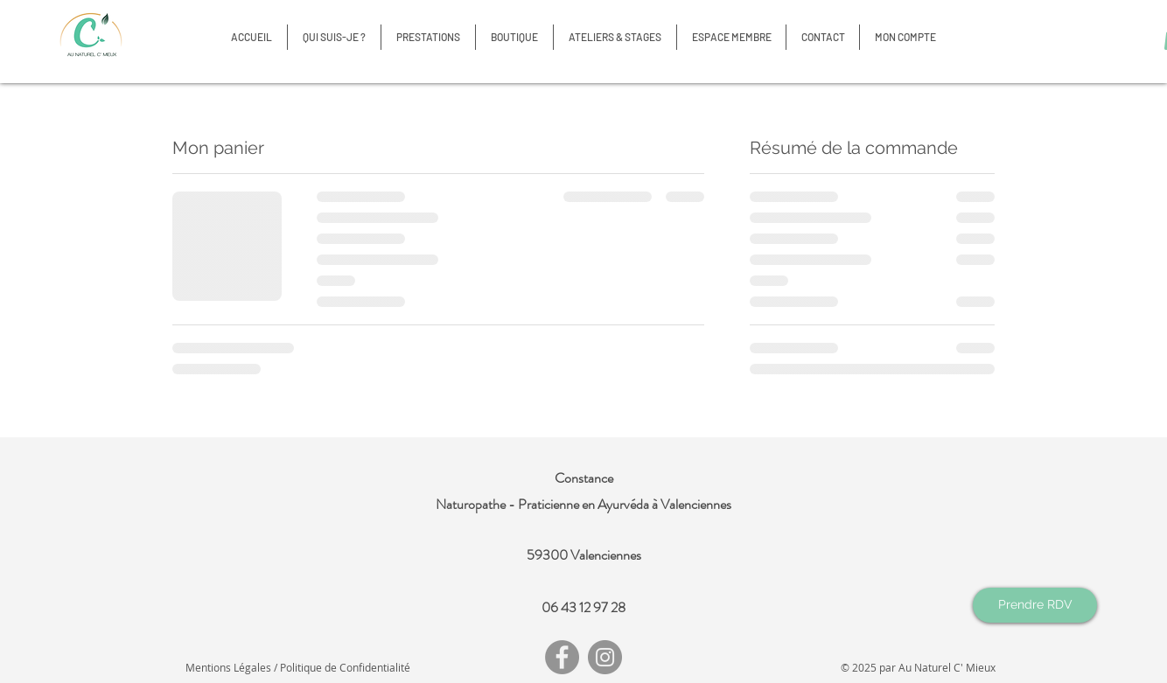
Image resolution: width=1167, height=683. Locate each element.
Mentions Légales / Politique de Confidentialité (297, 667)
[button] (514, 37)
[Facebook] (562, 657)
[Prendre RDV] (1035, 605)
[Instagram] (605, 657)
